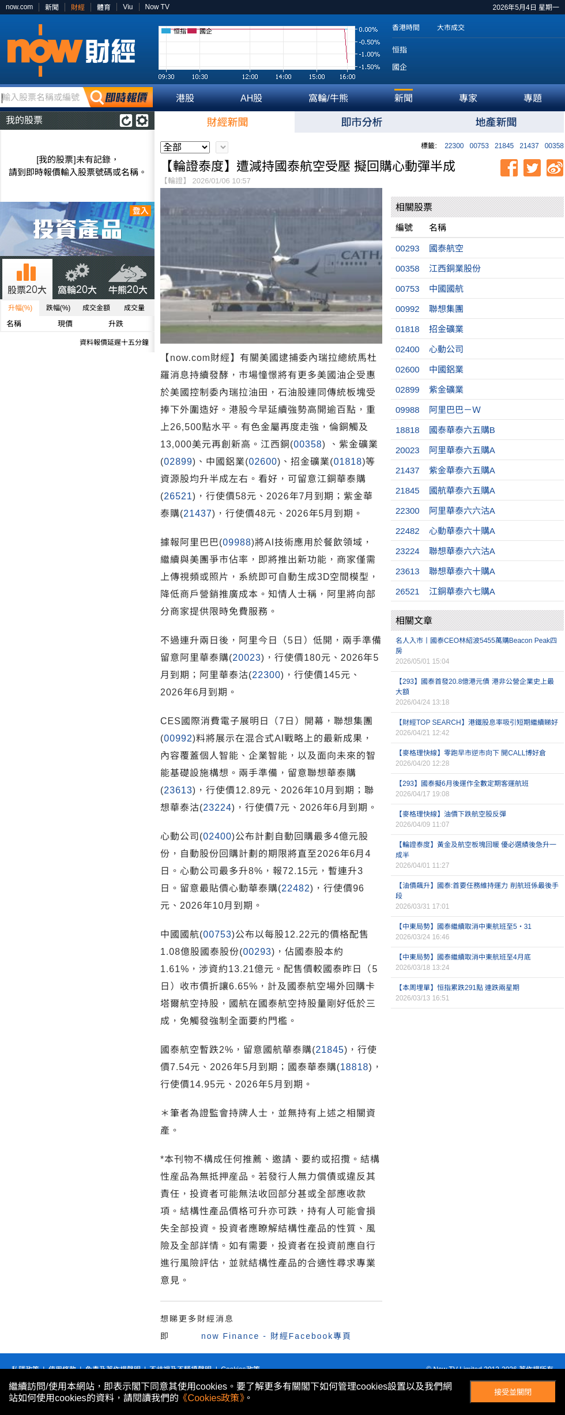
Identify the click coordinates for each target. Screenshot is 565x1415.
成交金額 (96, 308)
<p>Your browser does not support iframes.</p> (477, 1069)
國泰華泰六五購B (462, 430)
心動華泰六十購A (462, 531)
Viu (128, 7)
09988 (237, 542)
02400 (217, 836)
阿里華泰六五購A (462, 450)
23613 (178, 790)
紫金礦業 (446, 389)
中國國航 (446, 288)
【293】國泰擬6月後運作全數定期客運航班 (462, 784)
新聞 (52, 7)
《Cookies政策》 (211, 1398)
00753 (479, 146)
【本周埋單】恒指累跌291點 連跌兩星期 (457, 988)
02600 (262, 461)
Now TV (157, 7)
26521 (178, 496)
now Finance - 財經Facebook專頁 (276, 1336)
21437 (528, 146)
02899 (178, 461)
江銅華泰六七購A (462, 591)
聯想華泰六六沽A (462, 551)
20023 (246, 658)
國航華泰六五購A (462, 490)
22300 (454, 146)
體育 (104, 7)
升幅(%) (20, 308)
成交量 (134, 308)
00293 (257, 952)
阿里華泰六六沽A (462, 510)
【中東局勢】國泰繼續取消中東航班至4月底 (463, 957)
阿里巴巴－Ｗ (455, 410)
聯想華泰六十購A (462, 571)
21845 (504, 146)
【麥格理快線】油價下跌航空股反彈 (451, 814)
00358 (554, 146)
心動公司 (446, 349)
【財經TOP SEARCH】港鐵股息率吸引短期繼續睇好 (477, 722)
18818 (354, 1067)
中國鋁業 (446, 369)
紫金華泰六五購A (462, 470)
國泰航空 (446, 248)
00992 (178, 738)
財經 (78, 7)
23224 (217, 807)
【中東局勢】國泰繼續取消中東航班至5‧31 (464, 927)
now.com (19, 7)
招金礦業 (446, 329)
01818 (348, 461)
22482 (295, 888)
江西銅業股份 (455, 268)
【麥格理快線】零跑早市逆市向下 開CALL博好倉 (471, 753)
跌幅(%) (58, 308)
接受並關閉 (513, 1392)
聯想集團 (446, 309)
